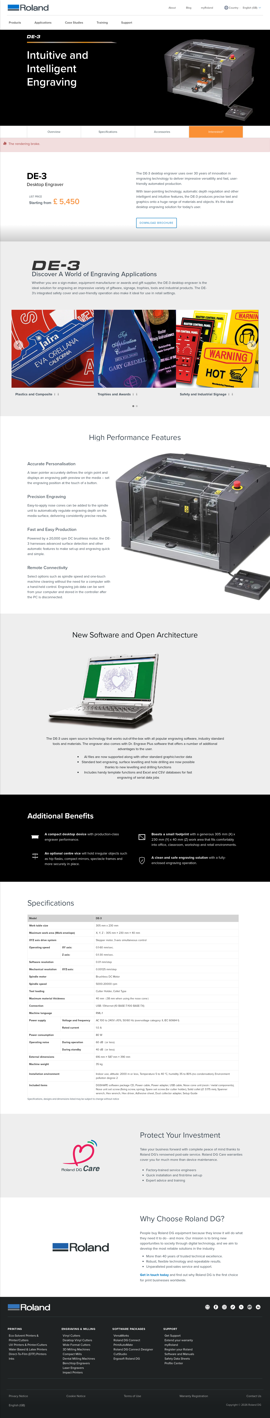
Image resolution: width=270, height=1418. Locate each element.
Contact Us (253, 1396)
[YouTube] (249, 1307)
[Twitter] (241, 1307)
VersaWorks (121, 1335)
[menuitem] (17, 23)
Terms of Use (132, 1396)
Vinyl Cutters (71, 1335)
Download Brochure (156, 223)
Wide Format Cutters (76, 1345)
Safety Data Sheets (177, 1358)
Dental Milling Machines (79, 1358)
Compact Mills (72, 1354)
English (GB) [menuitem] (252, 8)
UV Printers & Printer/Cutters (28, 1345)
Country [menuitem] (233, 8)
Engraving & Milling (78, 1329)
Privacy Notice (18, 1396)
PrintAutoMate (123, 1345)
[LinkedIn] (258, 1307)
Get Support (173, 1335)
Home (29, 33)
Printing (15, 1329)
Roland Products (43, 33)
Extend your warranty (179, 1340)
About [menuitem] (174, 8)
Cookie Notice (76, 1396)
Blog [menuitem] (188, 8)
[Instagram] (224, 1307)
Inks (11, 1358)
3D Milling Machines (76, 1349)
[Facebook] (216, 1307)
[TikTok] (232, 1307)
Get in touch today (155, 1274)
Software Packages (128, 1329)
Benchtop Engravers (76, 1363)
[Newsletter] (207, 1307)
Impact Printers (73, 1372)
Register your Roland (179, 1349)
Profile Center (174, 1363)
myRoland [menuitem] (207, 8)
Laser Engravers (73, 1368)
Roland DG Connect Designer (133, 1349)
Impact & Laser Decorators (69, 33)
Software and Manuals (179, 1354)
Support (170, 1329)
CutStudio (120, 1354)
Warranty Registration (193, 1396)
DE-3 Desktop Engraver (99, 33)
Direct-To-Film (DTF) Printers (27, 1354)
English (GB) (17, 1405)
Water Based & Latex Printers (28, 1349)
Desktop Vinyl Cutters (77, 1340)
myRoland (171, 1345)
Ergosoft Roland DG (127, 1358)
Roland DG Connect (127, 1340)
